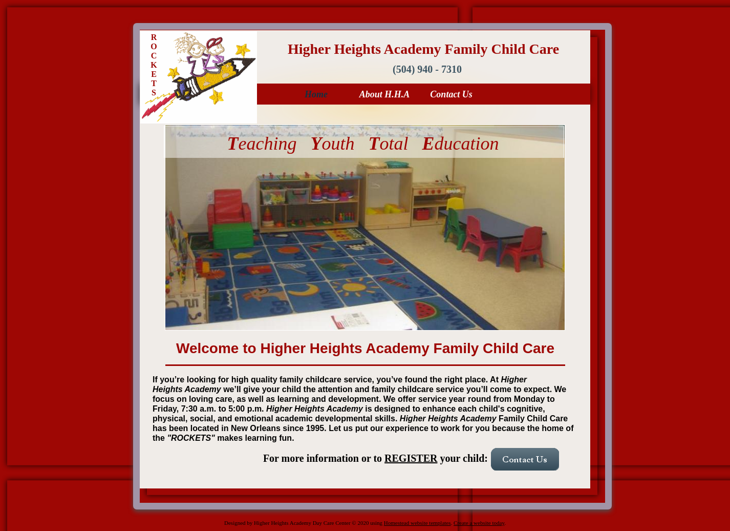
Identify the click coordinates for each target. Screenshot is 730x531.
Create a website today (479, 523)
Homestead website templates (417, 523)
